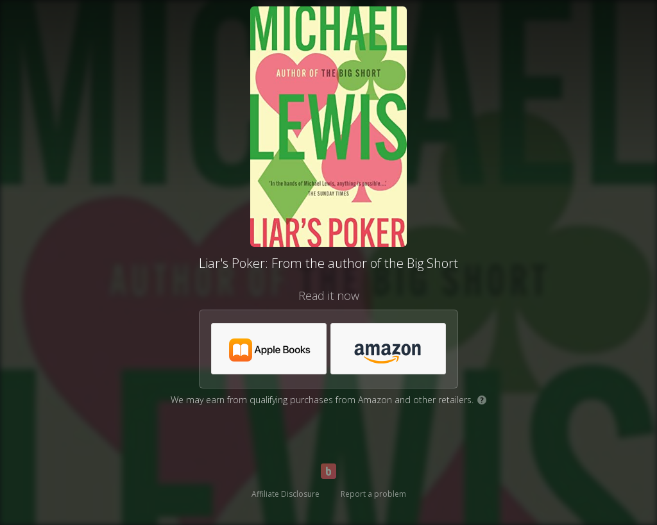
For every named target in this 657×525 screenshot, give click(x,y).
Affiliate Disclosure (286, 493)
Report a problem (373, 493)
